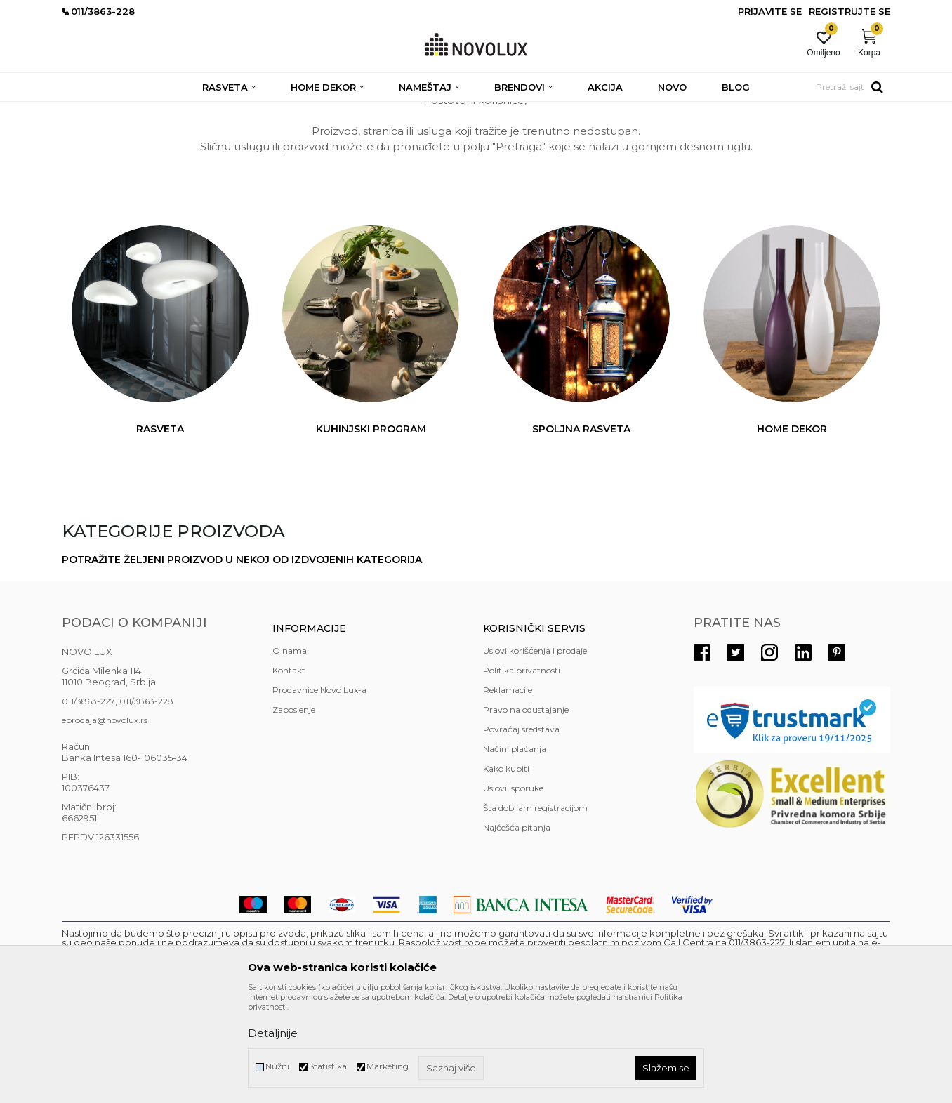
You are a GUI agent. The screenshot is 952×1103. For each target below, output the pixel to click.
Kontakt (288, 772)
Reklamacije (507, 791)
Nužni (277, 1066)
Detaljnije (273, 1033)
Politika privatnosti (521, 772)
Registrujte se (849, 11)
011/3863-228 (146, 803)
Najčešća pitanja (516, 929)
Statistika (328, 1066)
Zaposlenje (293, 811)
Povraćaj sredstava (521, 831)
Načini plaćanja (514, 850)
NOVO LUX (85, 110)
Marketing (387, 1066)
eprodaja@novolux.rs (104, 822)
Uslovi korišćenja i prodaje (535, 752)
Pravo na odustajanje (526, 811)
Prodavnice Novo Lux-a (319, 791)
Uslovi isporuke (513, 890)
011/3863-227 (88, 803)
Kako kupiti (506, 870)
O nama (289, 752)
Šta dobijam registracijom (535, 909)
